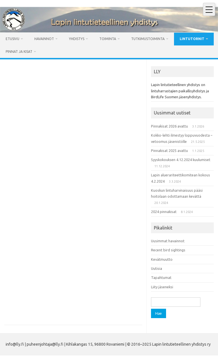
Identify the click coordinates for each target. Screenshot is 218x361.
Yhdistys (76, 39)
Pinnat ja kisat (19, 51)
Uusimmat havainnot (168, 241)
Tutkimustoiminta (148, 39)
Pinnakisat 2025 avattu (169, 151)
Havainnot (44, 39)
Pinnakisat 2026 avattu (169, 126)
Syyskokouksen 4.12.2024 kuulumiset (180, 160)
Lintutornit (192, 39)
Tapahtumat (161, 277)
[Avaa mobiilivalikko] (209, 9)
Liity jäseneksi (162, 287)
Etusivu (12, 39)
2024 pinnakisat (164, 212)
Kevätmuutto (162, 259)
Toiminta (107, 39)
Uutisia (156, 268)
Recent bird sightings (168, 250)
